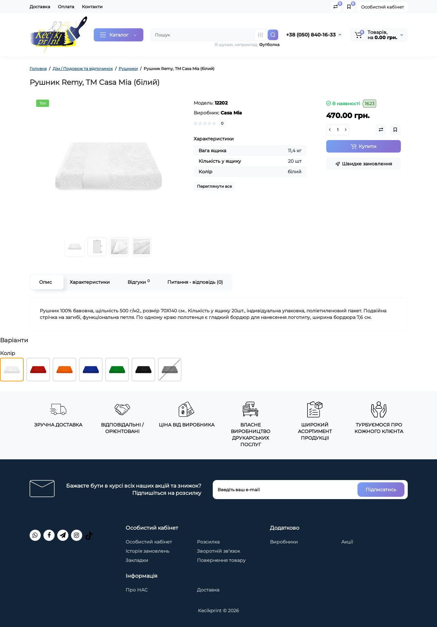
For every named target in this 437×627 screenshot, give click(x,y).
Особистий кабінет (382, 7)
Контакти (92, 6)
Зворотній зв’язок (218, 551)
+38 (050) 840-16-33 (311, 35)
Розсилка (208, 542)
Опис (45, 282)
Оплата (66, 6)
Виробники (284, 542)
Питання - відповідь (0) (195, 282)
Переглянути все (214, 186)
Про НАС (137, 590)
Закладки (137, 560)
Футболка (269, 44)
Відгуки (139, 282)
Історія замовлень (147, 551)
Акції (347, 542)
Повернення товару (221, 560)
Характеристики (90, 282)
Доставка (40, 6)
